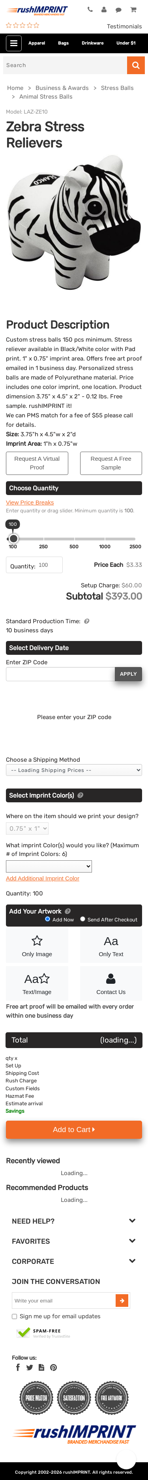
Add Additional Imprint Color (42, 878)
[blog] (41, 1367)
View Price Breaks (30, 502)
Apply (128, 674)
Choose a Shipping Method (43, 759)
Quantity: (23, 566)
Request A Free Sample (111, 463)
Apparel (36, 43)
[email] (65, 1300)
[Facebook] (18, 1367)
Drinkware (92, 43)
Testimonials (124, 26)
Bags (63, 43)
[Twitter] (30, 1367)
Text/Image (37, 982)
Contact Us (111, 982)
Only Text (111, 944)
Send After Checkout (108, 920)
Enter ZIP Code (26, 662)
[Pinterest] (53, 1367)
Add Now (60, 920)
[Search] (65, 65)
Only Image (37, 944)
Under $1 (125, 43)
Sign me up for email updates (60, 1316)
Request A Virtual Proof (37, 463)
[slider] (14, 539)
